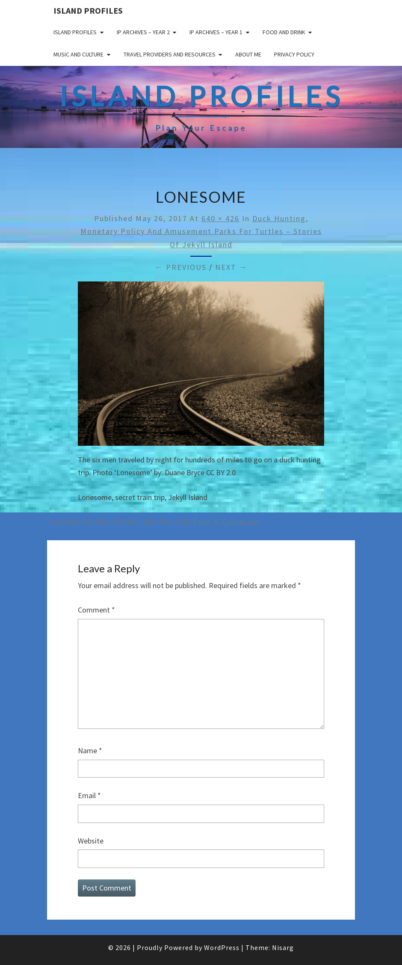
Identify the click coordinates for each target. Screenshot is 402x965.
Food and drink (284, 32)
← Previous (181, 267)
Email (89, 795)
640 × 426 (220, 218)
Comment (96, 610)
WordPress (221, 947)
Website (90, 841)
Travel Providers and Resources (170, 54)
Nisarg (283, 947)
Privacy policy (294, 54)
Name (90, 750)
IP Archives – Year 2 (143, 32)
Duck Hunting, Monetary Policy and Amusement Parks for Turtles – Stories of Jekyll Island (201, 231)
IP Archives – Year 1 (215, 32)
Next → (231, 267)
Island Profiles (88, 10)
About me (248, 54)
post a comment (226, 522)
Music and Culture (78, 54)
